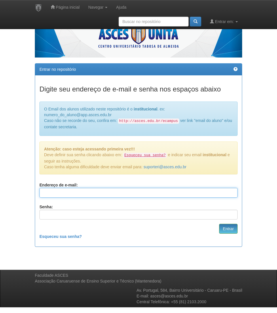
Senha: (46, 207)
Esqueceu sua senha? (60, 236)
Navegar (97, 7)
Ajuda (121, 7)
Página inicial (65, 7)
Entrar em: (224, 21)
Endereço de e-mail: (58, 185)
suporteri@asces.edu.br (165, 167)
